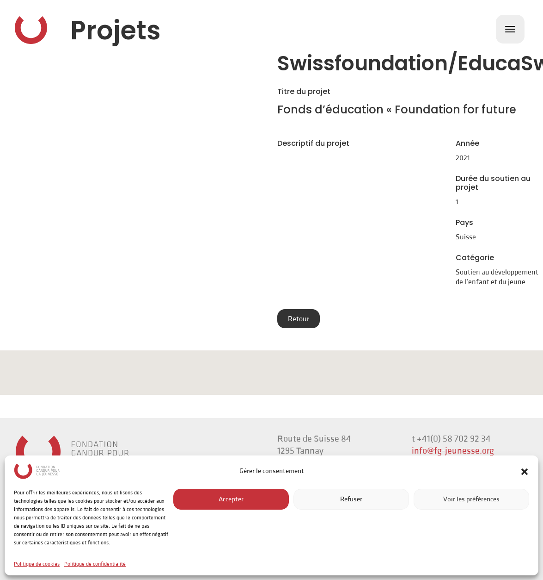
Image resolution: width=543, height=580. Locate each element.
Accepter (231, 499)
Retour (298, 319)
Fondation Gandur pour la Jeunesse (31, 30)
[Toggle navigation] (510, 29)
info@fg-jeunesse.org (453, 450)
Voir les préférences (471, 499)
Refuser (351, 499)
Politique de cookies (37, 564)
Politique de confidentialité (95, 564)
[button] (524, 471)
